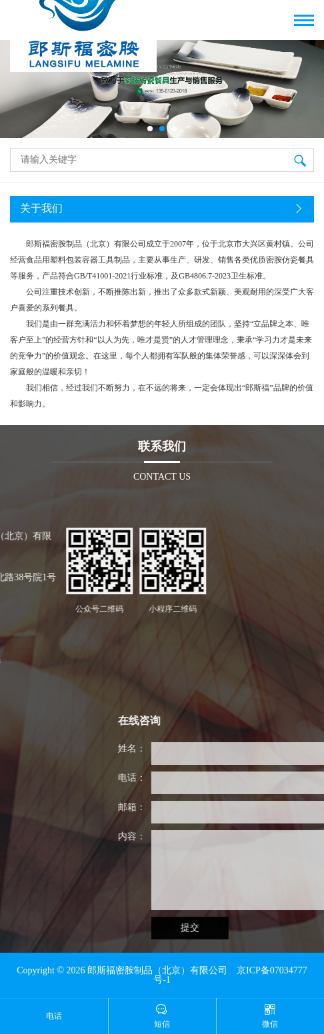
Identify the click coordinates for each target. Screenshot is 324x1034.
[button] (150, 128)
